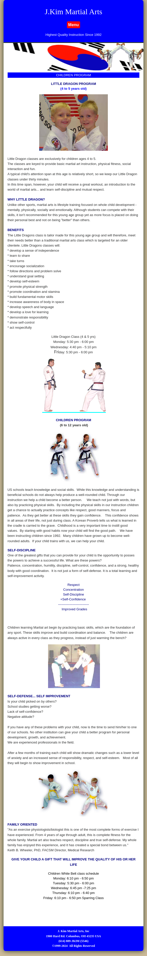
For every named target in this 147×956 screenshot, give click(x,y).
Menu (73, 25)
